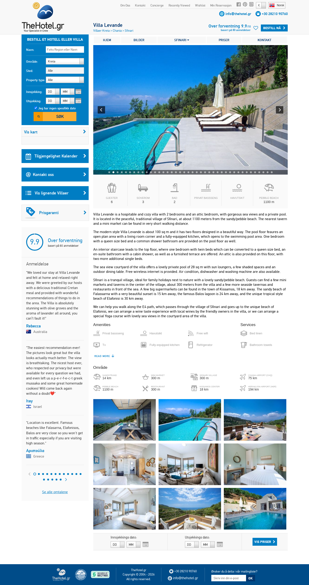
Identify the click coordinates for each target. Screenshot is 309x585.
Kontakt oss (56, 175)
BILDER (139, 40)
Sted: (29, 71)
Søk (60, 116)
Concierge (157, 5)
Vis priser (264, 542)
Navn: (30, 50)
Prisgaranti (56, 213)
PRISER (224, 40)
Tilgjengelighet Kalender (56, 156)
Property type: (35, 80)
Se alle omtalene (55, 492)
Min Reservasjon (220, 5)
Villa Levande (107, 25)
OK (250, 578)
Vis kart (55, 131)
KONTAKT (264, 40)
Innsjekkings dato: (124, 537)
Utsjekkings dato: (197, 537)
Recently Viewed (179, 5)
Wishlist (200, 5)
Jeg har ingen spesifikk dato (57, 108)
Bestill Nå (274, 28)
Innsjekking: (34, 92)
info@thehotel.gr (238, 13)
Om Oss (125, 5)
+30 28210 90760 (275, 13)
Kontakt (140, 5)
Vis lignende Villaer (56, 193)
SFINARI (181, 40)
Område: (32, 61)
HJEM (107, 40)
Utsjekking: (33, 101)
